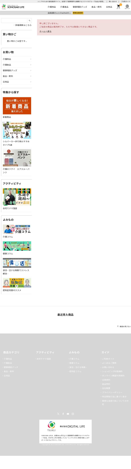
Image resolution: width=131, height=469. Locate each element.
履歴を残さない (125, 326)
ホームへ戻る (45, 31)
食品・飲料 (96, 7)
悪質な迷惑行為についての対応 (115, 402)
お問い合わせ (108, 367)
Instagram (73, 413)
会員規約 (106, 379)
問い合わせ (113, 1)
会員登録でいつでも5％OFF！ (59, 13)
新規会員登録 (78, 13)
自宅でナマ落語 (44, 358)
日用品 (109, 7)
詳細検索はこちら (23, 25)
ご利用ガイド (125, 1)
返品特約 (106, 384)
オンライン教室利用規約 (113, 375)
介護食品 (64, 7)
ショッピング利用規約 (112, 371)
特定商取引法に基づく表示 (114, 396)
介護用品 (52, 7)
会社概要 (106, 388)
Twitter (58, 413)
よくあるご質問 (109, 362)
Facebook (63, 413)
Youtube (68, 413)
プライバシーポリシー (112, 392)
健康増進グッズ (80, 7)
